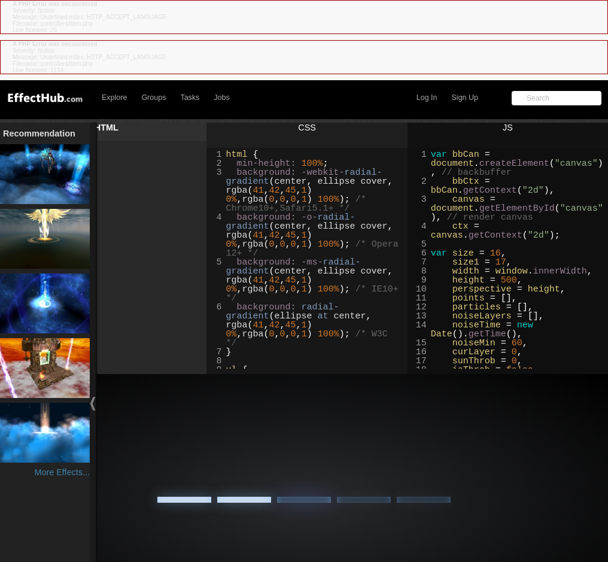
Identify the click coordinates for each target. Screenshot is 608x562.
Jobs (221, 97)
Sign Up (465, 97)
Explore (114, 97)
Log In (427, 97)
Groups (153, 97)
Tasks (189, 97)
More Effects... (62, 472)
